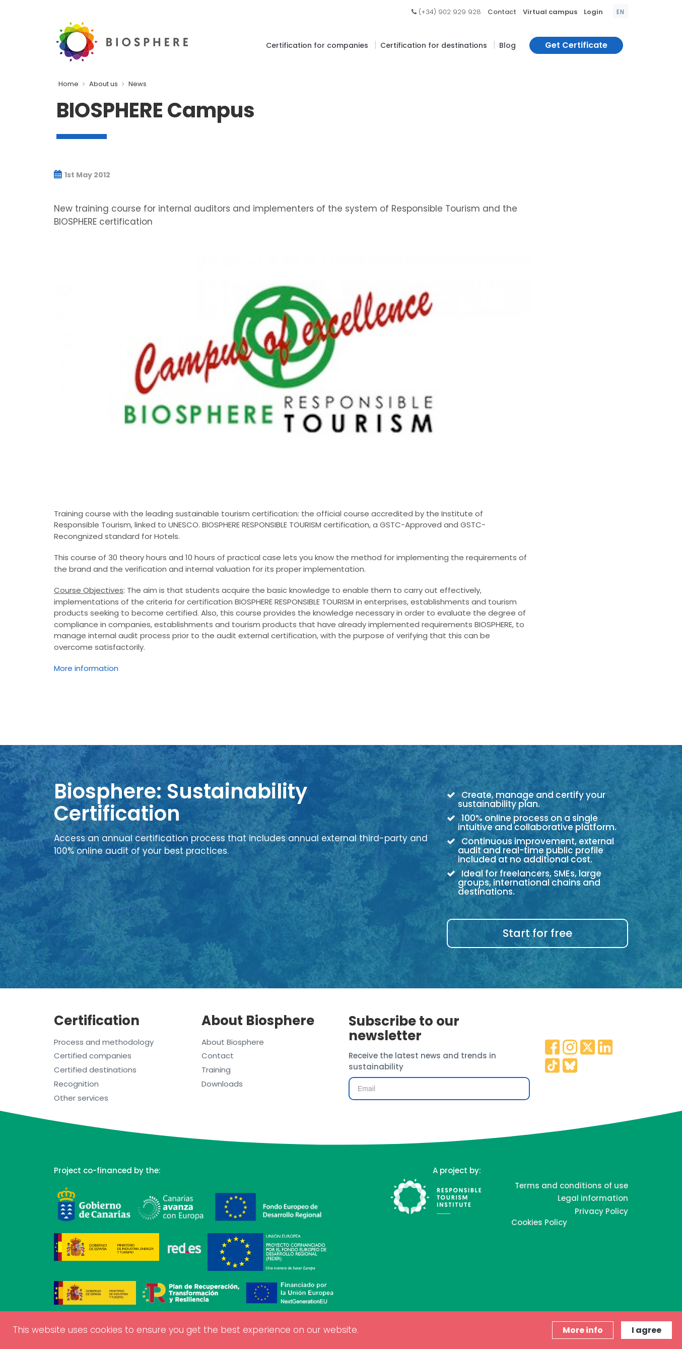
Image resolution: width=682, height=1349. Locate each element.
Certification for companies (317, 45)
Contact (502, 12)
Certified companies (92, 1055)
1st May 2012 (82, 175)
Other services (81, 1098)
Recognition (76, 1083)
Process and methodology (104, 1042)
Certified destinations (95, 1069)
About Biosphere (232, 1042)
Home (68, 84)
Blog (507, 45)
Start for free (537, 933)
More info (583, 1330)
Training (216, 1069)
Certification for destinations (433, 45)
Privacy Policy (601, 1211)
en (621, 12)
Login (593, 12)
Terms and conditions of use (571, 1185)
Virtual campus (550, 12)
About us (103, 84)
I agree (646, 1330)
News (137, 84)
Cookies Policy (539, 1222)
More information (86, 668)
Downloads (222, 1083)
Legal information (593, 1198)
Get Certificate (576, 45)
